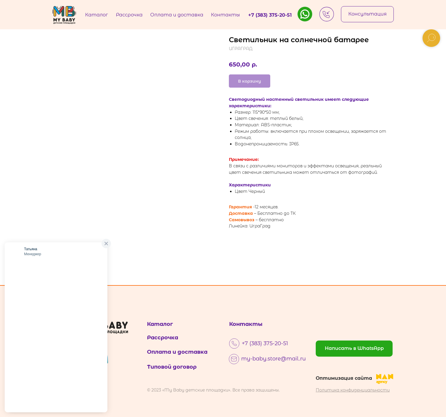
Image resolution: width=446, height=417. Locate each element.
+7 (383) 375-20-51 (265, 343)
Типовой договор (172, 367)
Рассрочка (162, 337)
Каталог (160, 324)
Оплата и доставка (177, 352)
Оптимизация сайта (344, 378)
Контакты (246, 324)
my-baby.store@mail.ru (273, 358)
